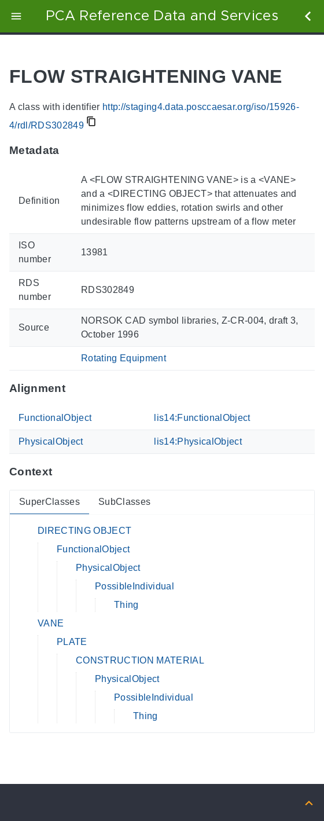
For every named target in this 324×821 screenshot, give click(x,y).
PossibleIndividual (134, 586)
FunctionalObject (55, 418)
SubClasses (124, 502)
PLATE (72, 642)
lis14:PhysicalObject (198, 441)
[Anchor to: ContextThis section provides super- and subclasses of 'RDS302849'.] (63, 472)
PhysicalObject (51, 441)
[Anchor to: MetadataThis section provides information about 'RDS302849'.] (71, 150)
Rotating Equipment (123, 358)
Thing (126, 605)
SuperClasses (49, 502)
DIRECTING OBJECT (84, 531)
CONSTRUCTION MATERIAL (140, 660)
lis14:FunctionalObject (202, 418)
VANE (51, 623)
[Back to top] (309, 802)
